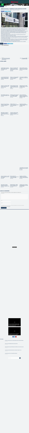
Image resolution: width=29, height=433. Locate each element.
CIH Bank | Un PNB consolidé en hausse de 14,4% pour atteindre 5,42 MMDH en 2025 (14, 113)
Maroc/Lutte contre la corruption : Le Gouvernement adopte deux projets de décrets (6, 58)
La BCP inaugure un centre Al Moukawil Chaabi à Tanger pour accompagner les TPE (5, 69)
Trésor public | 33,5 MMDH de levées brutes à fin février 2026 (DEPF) (24, 78)
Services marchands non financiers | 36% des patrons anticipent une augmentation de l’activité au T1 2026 (24, 95)
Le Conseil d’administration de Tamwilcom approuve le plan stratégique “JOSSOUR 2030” (5, 78)
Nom (1, 200)
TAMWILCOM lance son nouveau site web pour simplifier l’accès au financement (14, 105)
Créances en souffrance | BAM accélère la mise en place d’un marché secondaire (5, 86)
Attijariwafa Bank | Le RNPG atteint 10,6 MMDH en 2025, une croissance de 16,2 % (14, 185)
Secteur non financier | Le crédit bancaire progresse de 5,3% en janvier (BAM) (5, 177)
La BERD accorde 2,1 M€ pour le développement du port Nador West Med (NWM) (24, 185)
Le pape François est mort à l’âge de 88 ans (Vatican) (11, 353)
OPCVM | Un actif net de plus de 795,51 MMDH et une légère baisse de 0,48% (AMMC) (14, 95)
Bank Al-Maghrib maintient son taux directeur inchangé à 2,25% (5, 95)
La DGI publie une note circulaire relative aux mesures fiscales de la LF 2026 (24, 168)
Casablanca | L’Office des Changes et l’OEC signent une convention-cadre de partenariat (24, 177)
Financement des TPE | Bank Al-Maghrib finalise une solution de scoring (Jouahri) (24, 86)
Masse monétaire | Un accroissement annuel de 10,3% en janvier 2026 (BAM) (14, 177)
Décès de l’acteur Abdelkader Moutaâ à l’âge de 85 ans (11, 343)
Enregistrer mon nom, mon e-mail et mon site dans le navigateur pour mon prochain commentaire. (13, 205)
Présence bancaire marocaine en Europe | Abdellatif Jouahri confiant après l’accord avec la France (14, 86)
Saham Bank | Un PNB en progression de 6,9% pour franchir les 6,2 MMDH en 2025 (5, 185)
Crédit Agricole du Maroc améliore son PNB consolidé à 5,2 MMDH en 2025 (24, 105)
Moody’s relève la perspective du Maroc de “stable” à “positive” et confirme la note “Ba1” (5, 105)
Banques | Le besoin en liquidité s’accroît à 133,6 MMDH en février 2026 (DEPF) (14, 78)
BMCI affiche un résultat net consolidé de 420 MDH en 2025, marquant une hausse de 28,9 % (5, 113)
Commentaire (2, 193)
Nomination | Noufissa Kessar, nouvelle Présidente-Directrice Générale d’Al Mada (14, 340)
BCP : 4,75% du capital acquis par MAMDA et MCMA (23, 58)
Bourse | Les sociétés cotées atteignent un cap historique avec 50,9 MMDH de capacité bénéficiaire (14, 69)
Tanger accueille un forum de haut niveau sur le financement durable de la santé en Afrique (24, 69)
